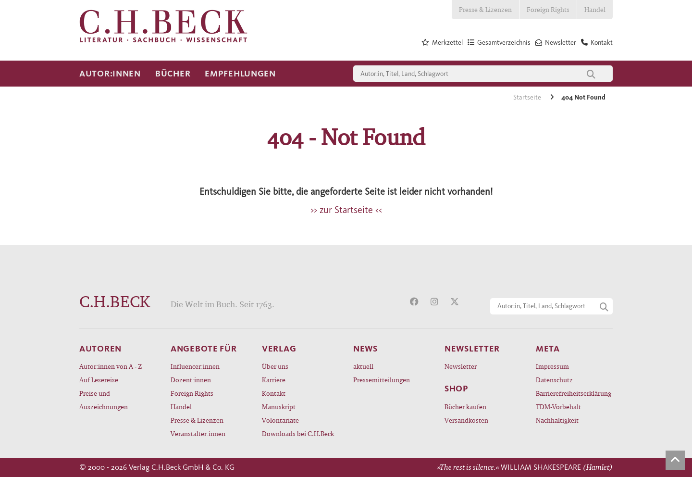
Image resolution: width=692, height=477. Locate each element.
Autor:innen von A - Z (110, 366)
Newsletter (461, 366)
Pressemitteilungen (381, 380)
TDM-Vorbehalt (558, 406)
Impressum (552, 366)
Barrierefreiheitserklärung (573, 393)
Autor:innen (110, 73)
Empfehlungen (240, 73)
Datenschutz (554, 380)
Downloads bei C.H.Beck (298, 433)
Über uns (275, 366)
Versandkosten (466, 420)
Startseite (528, 97)
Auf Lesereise (98, 380)
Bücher (172, 73)
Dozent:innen (191, 380)
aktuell (363, 366)
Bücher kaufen (465, 406)
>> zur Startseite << (346, 209)
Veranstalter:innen (198, 433)
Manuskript (279, 406)
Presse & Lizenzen (485, 9)
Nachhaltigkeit (557, 420)
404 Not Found (583, 97)
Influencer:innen (195, 366)
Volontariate (280, 420)
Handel (595, 9)
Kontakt (273, 393)
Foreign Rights (548, 9)
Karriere (273, 380)
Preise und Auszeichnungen (103, 400)
